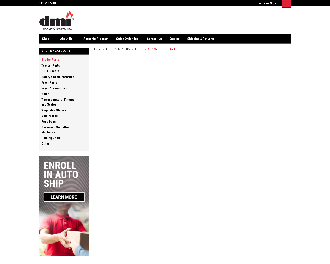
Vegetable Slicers (53, 110)
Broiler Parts (50, 60)
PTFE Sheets (50, 71)
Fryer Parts (49, 82)
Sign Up (275, 3)
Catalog (174, 39)
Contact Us (154, 39)
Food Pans (48, 122)
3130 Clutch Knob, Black (162, 49)
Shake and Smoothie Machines (55, 129)
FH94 (127, 49)
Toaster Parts (50, 65)
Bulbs (45, 94)
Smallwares (49, 116)
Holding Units (50, 138)
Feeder (139, 49)
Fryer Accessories (54, 88)
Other (45, 144)
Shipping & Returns (200, 39)
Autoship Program (95, 39)
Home (97, 49)
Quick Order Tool (127, 39)
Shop (47, 39)
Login (261, 3)
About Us (68, 39)
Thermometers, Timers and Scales (57, 102)
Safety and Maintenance (57, 77)
